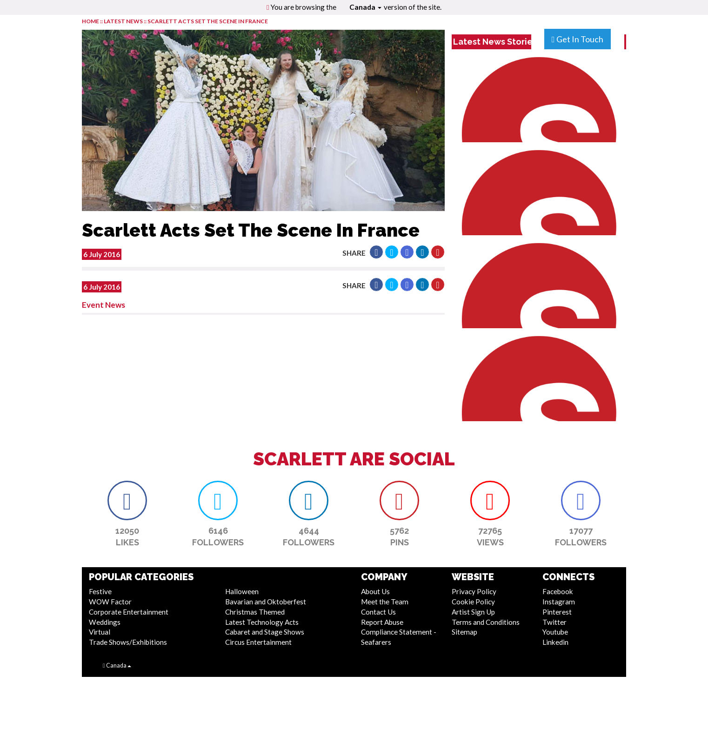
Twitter (554, 622)
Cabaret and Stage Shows (264, 632)
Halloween (242, 591)
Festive (100, 591)
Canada (365, 7)
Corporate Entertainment (128, 612)
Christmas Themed (255, 612)
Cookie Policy (473, 601)
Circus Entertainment (258, 642)
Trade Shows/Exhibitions (128, 642)
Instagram (558, 601)
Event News (103, 305)
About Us (375, 591)
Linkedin (555, 642)
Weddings (104, 622)
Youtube (555, 632)
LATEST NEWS (124, 21)
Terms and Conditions (486, 622)
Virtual (99, 632)
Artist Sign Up (473, 612)
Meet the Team (384, 601)
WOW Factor (110, 601)
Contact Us (378, 612)
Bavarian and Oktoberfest (265, 601)
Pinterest (557, 612)
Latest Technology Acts (262, 622)
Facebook (557, 591)
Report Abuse (382, 622)
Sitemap (464, 632)
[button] (376, 252)
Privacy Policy (474, 591)
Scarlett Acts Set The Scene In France (207, 21)
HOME (90, 21)
